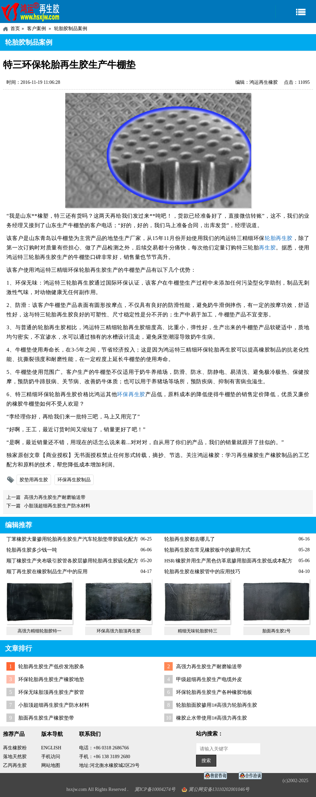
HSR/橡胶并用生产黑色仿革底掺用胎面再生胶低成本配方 (228, 560)
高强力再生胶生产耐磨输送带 (55, 497)
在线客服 (217, 776)
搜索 (206, 760)
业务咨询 (252, 776)
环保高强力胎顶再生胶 (119, 630)
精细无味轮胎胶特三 (197, 630)
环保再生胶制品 (74, 479)
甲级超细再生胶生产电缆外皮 (209, 679)
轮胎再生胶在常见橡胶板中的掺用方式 (207, 550)
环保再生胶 (131, 394)
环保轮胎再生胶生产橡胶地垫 (51, 679)
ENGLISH (51, 747)
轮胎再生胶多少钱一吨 (31, 550)
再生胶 (267, 247)
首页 (15, 28)
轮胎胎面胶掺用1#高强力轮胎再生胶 (216, 705)
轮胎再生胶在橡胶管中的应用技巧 (202, 571)
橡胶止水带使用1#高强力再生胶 (211, 718)
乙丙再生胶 (15, 765)
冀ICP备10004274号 (155, 789)
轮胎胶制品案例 (70, 28)
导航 (295, 11)
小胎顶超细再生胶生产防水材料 (57, 505)
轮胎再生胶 (279, 238)
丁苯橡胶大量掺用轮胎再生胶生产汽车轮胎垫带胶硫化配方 (72, 539)
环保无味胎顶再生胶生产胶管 (51, 692)
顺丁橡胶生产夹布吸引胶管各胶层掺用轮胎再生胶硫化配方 (72, 560)
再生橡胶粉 (15, 747)
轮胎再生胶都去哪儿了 (189, 539)
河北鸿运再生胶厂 (30, 11)
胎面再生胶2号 (276, 630)
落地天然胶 (15, 756)
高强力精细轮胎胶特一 (40, 630)
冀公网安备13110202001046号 (219, 789)
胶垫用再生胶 (34, 479)
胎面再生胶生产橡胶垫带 (46, 718)
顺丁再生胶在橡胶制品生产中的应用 (47, 571)
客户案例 (36, 28)
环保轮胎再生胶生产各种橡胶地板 (214, 692)
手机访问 (50, 756)
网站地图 (50, 765)
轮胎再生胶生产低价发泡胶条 (51, 666)
